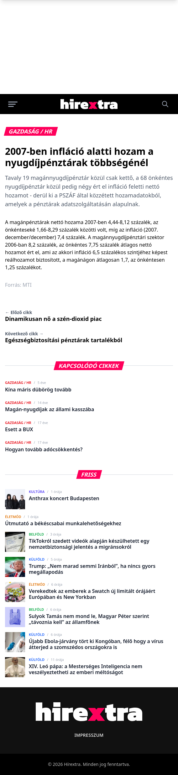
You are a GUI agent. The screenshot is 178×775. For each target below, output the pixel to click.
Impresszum (88, 735)
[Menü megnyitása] (13, 104)
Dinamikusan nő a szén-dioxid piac (53, 315)
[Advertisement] (89, 47)
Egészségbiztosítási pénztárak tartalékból (63, 337)
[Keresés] (165, 104)
